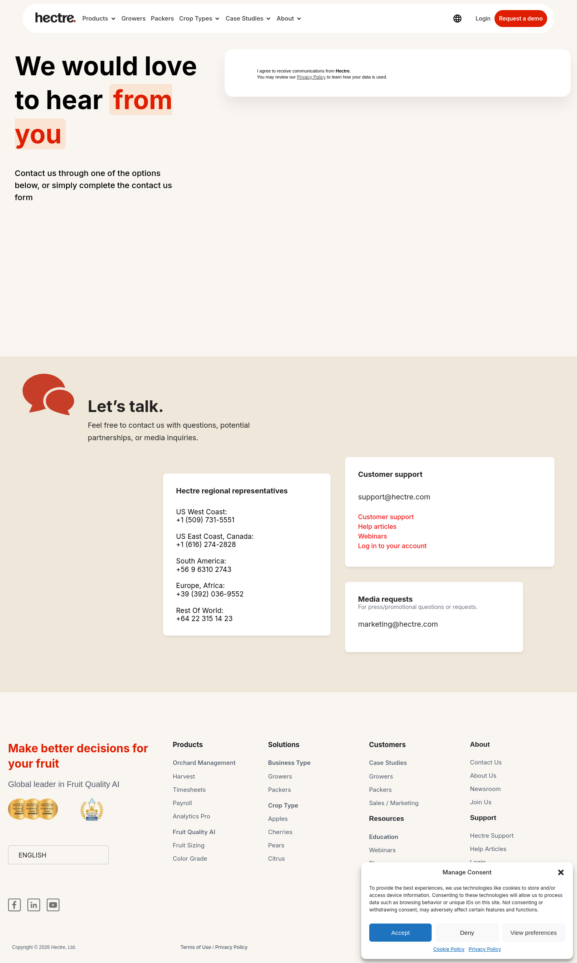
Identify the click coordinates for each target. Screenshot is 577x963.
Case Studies (244, 18)
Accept (400, 932)
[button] (561, 872)
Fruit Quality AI (194, 832)
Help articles (377, 526)
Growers (133, 18)
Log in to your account (392, 546)
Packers (162, 18)
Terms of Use (195, 947)
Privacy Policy (485, 949)
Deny (467, 932)
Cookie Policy (449, 949)
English (32, 855)
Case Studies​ (388, 762)
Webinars (372, 536)
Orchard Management (204, 762)
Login (483, 18)
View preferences (534, 932)
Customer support (386, 517)
